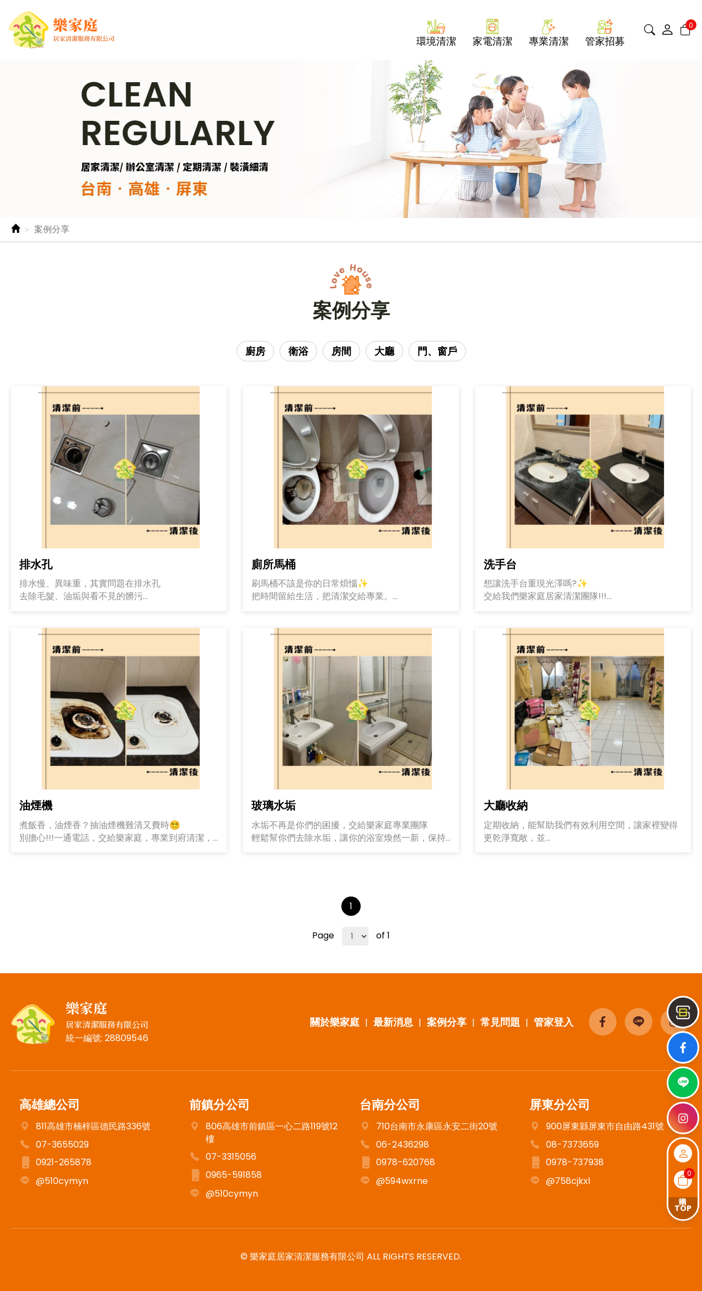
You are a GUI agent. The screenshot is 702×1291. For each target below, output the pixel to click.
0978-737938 (566, 1163)
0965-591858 (225, 1175)
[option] (351, 139)
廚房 (255, 351)
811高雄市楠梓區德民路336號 (93, 1127)
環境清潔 (436, 41)
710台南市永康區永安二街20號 (428, 1127)
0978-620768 (397, 1163)
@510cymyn (53, 1181)
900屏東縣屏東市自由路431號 (596, 1127)
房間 (341, 351)
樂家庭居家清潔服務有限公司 (61, 30)
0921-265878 (55, 1163)
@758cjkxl (559, 1181)
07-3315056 (222, 1157)
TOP (683, 1208)
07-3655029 (62, 1145)
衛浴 (298, 351)
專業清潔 (549, 41)
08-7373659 (564, 1145)
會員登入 (683, 1153)
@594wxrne (394, 1181)
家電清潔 (492, 41)
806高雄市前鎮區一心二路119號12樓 (263, 1133)
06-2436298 (394, 1145)
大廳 (384, 351)
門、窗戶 (437, 351)
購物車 (683, 1180)
